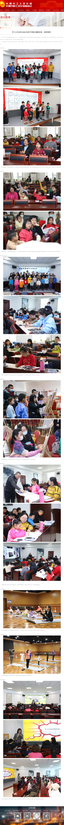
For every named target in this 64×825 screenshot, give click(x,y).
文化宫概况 (7, 10)
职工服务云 (48, 10)
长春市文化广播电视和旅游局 (35, 810)
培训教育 (28, 10)
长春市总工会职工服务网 (54, 810)
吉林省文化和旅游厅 (16, 810)
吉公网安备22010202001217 (48, 822)
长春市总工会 (45, 810)
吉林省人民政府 (8, 810)
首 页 (1, 10)
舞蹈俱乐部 (41, 10)
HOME (3, 27)
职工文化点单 (56, 10)
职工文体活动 (20, 10)
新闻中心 (13, 10)
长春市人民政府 (25, 810)
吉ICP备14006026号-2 (39, 822)
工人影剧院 (34, 10)
